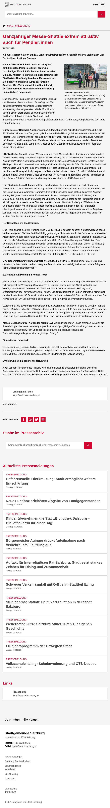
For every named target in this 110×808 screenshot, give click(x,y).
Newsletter (10, 769)
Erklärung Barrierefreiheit (17, 761)
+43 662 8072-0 (22, 743)
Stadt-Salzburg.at (19, 26)
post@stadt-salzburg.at (25, 746)
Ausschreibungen (13, 756)
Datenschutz (11, 788)
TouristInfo (10, 778)
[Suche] (51, 14)
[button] (23, 419)
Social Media (11, 774)
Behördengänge (13, 766)
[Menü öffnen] (99, 4)
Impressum (10, 792)
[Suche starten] (101, 14)
